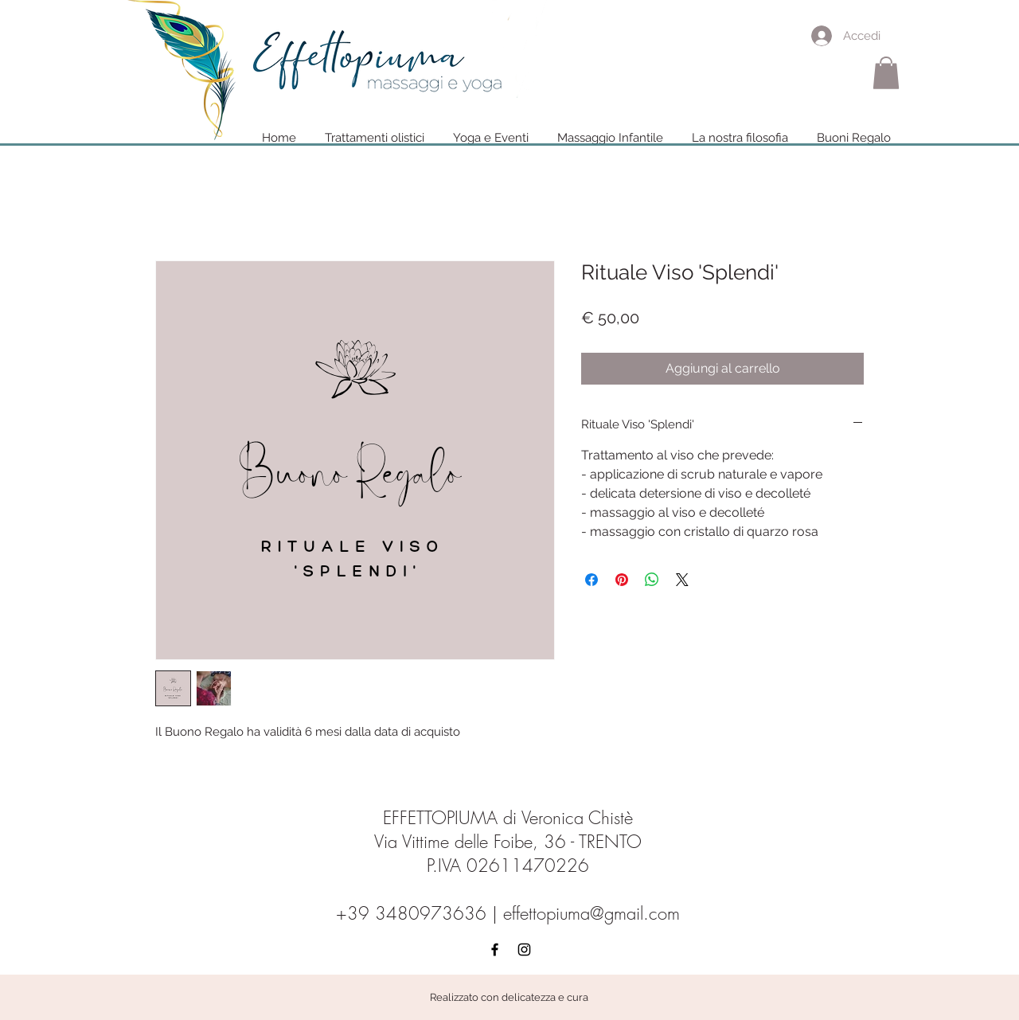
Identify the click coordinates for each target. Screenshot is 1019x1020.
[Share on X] (682, 579)
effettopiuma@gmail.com (591, 913)
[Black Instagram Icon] (524, 949)
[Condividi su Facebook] (591, 579)
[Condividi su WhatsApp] (652, 579)
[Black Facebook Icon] (494, 949)
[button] (886, 73)
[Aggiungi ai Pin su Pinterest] (621, 579)
